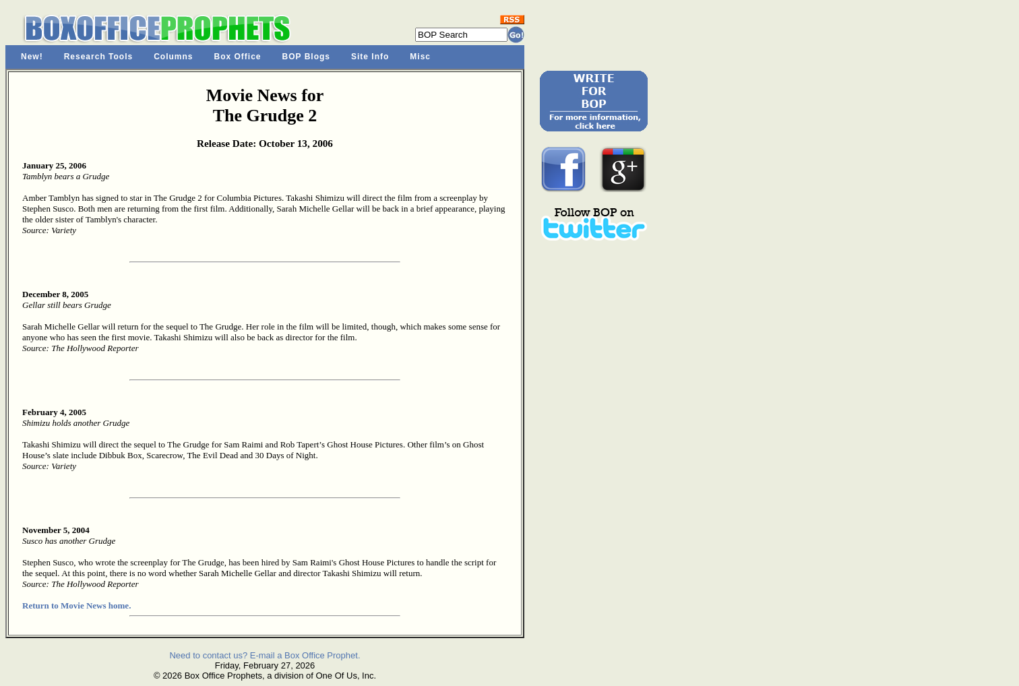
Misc (420, 56)
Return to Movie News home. (76, 605)
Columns (173, 56)
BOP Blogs (306, 56)
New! (32, 56)
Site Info (370, 56)
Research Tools (98, 56)
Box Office (237, 56)
